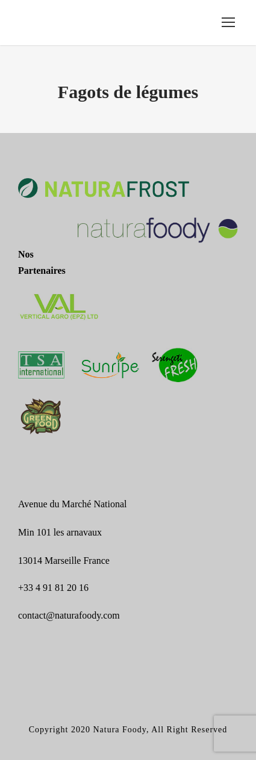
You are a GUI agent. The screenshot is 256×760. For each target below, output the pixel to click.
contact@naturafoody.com (69, 615)
